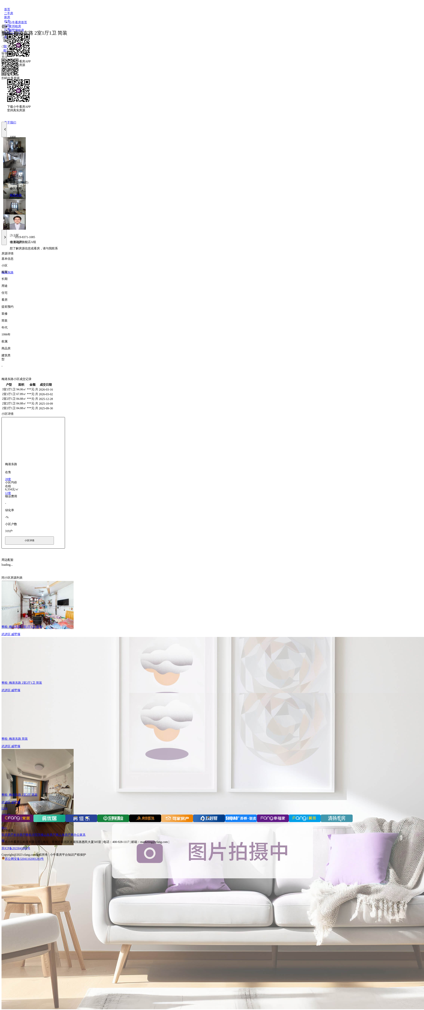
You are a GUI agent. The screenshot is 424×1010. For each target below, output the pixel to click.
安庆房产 (8, 834)
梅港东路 (16, 195)
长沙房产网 (21, 834)
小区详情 (29, 540)
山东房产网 (51, 834)
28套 (8, 479)
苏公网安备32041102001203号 (24, 858)
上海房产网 (66, 834)
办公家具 (80, 834)
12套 (8, 493)
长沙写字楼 (36, 834)
